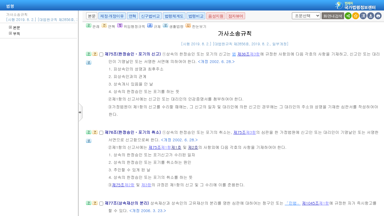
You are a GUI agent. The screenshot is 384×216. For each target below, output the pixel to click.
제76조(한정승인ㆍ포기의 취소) (133, 132)
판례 (93, 26)
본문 (14, 27)
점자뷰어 (235, 16)
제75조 (239, 132)
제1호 (176, 147)
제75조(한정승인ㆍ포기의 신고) (133, 54)
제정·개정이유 (112, 16)
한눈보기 (196, 26)
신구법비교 (150, 16)
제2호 (193, 147)
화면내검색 (332, 16)
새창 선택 (291, 12)
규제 (154, 26)
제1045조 (310, 203)
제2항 (129, 185)
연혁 (132, 16)
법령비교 (195, 16)
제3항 (255, 54)
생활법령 (173, 26)
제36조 (243, 54)
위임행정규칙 (131, 26)
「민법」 (293, 203)
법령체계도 (174, 16)
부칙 (14, 33)
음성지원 (215, 16)
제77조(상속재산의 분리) (127, 203)
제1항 (166, 147)
